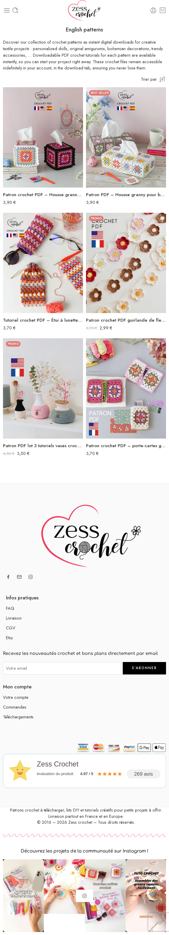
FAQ (10, 608)
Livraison (14, 618)
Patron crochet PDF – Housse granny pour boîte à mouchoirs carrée (43, 194)
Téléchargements (18, 717)
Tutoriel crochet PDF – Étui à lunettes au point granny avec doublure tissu (43, 320)
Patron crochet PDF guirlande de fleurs (126, 320)
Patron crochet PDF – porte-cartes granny (126, 445)
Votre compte (15, 697)
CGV (10, 628)
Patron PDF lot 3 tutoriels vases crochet (43, 445)
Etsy (9, 637)
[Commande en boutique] (153, 79)
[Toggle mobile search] (15, 10)
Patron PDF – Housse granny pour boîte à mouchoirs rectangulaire (126, 194)
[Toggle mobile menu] (7, 10)
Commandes (14, 707)
